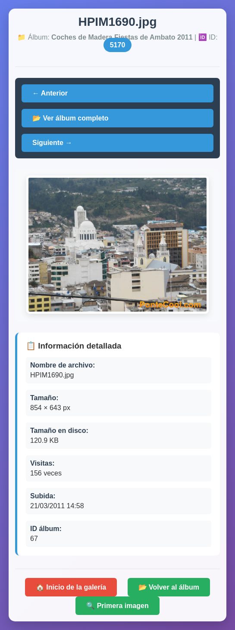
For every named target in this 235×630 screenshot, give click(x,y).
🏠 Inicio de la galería (71, 587)
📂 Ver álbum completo (70, 118)
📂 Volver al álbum (169, 587)
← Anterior (50, 93)
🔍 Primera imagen (117, 605)
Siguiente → (52, 142)
